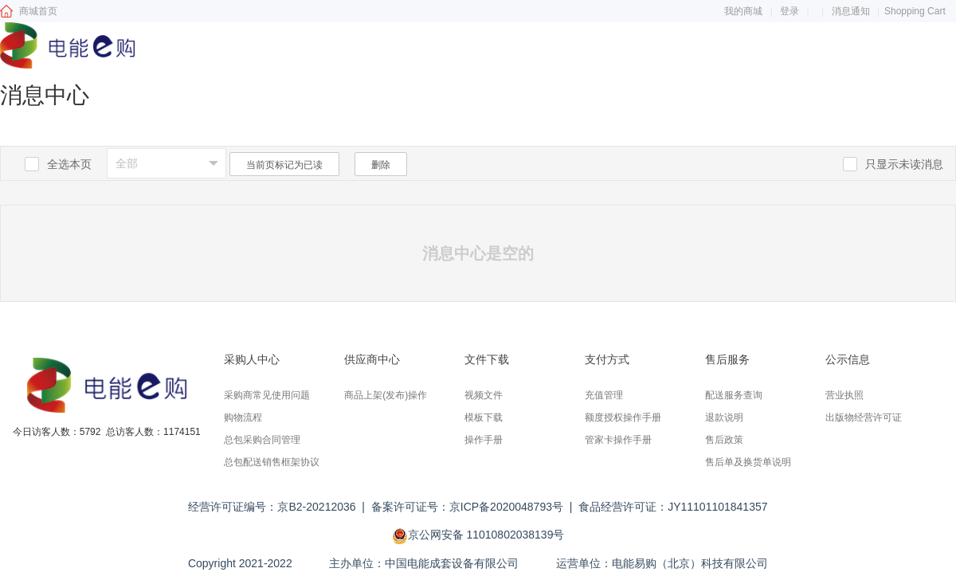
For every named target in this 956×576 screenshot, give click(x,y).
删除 (380, 164)
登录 (789, 11)
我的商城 (743, 11)
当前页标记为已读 (284, 164)
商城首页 (38, 11)
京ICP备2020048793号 (506, 506)
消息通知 (851, 11)
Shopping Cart (915, 11)
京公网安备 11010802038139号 (486, 534)
